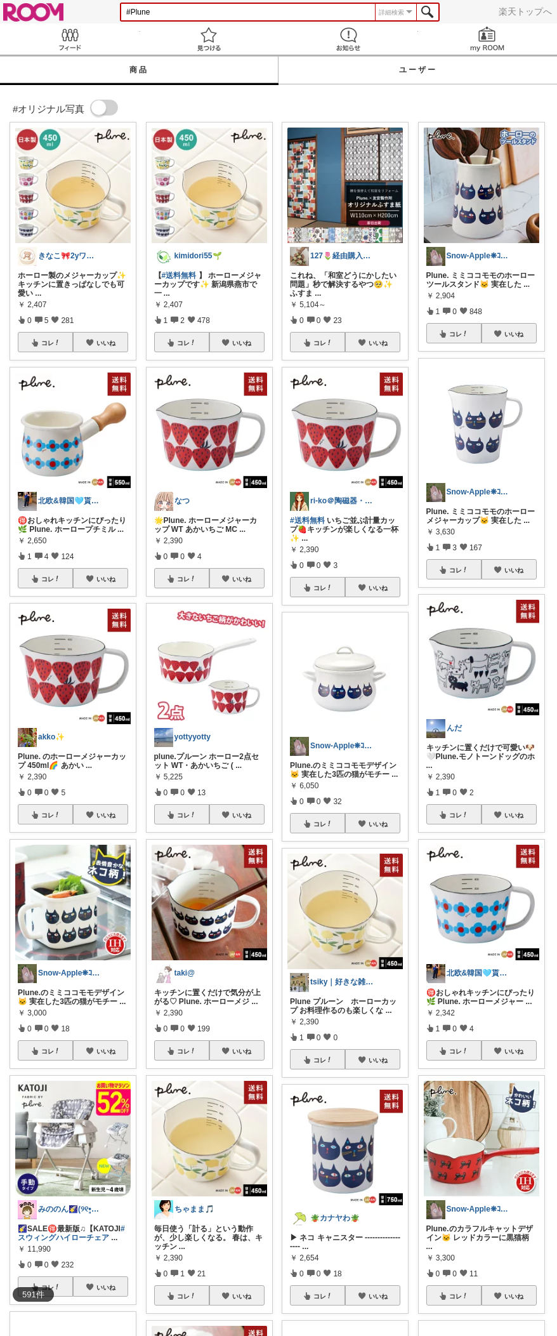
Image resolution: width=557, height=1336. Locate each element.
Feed (70, 39)
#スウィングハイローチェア (71, 1233)
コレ (50, 343)
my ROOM (488, 39)
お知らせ (348, 39)
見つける (209, 39)
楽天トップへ (525, 11)
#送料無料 (179, 275)
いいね (105, 343)
